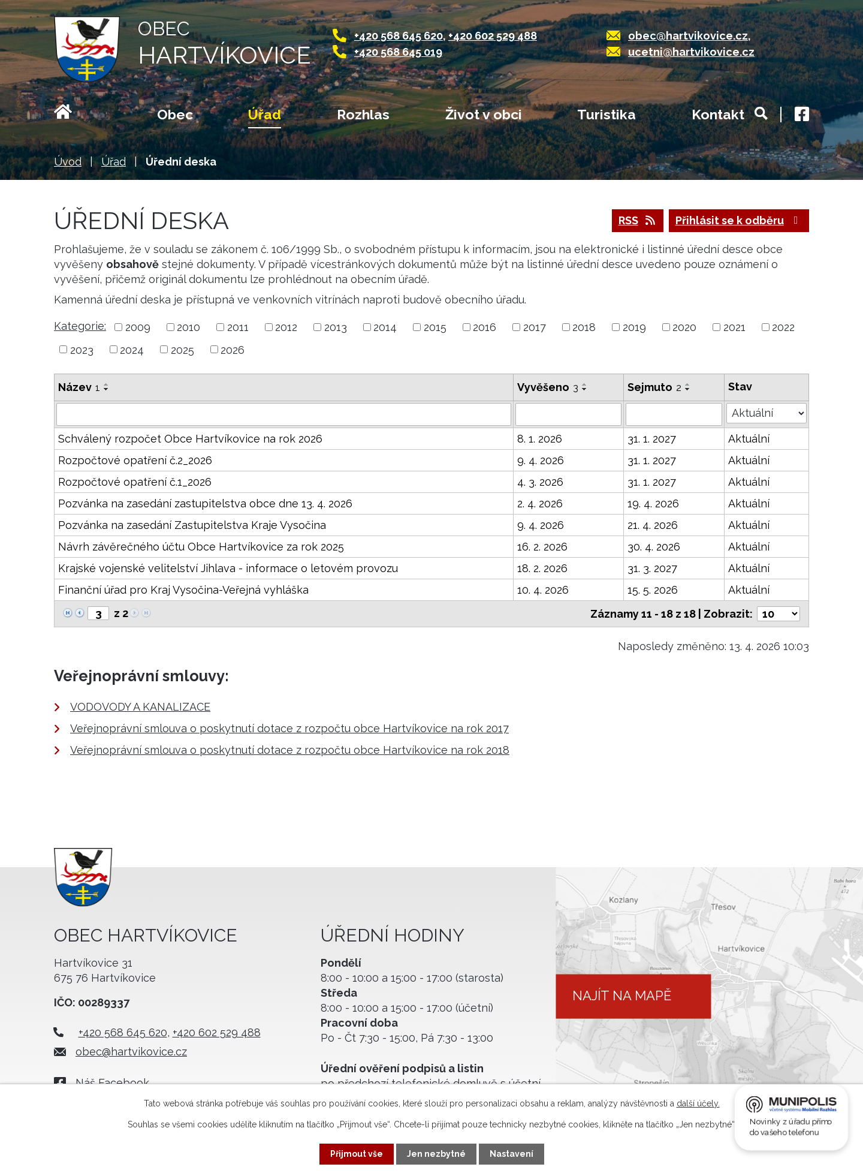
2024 (132, 349)
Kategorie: (80, 326)
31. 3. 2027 (652, 568)
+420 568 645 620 (398, 35)
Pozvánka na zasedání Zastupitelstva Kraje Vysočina (192, 525)
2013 (335, 327)
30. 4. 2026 (653, 546)
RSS (637, 220)
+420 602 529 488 (492, 35)
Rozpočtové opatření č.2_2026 (135, 460)
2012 (286, 327)
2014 (385, 327)
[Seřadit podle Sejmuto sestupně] (688, 389)
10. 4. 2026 (543, 590)
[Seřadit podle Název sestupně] (106, 389)
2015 (435, 327)
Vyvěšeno (547, 387)
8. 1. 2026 (539, 438)
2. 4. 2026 (540, 503)
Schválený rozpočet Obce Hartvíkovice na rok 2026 (190, 438)
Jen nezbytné (436, 1154)
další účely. (698, 1103)
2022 (783, 327)
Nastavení (511, 1154)
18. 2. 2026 (542, 568)
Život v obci (483, 114)
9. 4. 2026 (540, 460)
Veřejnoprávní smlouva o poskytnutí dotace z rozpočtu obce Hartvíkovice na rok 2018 (289, 750)
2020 (684, 327)
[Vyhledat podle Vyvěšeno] (568, 414)
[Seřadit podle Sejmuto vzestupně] (688, 384)
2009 (137, 327)
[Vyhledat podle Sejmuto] (674, 414)
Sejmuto (654, 387)
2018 (584, 327)
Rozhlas (363, 114)
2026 (233, 349)
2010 (188, 327)
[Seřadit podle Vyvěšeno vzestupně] (585, 384)
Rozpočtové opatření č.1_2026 (135, 482)
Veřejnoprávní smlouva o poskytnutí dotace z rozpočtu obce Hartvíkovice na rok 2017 (289, 728)
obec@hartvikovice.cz (688, 35)
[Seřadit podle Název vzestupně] (106, 384)
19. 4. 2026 (653, 503)
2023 (81, 349)
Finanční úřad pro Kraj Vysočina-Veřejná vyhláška (183, 590)
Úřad (264, 114)
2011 (238, 327)
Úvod (77, 115)
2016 (484, 327)
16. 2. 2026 (542, 546)
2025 (182, 349)
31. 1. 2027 (651, 438)
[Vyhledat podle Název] (283, 414)
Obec (175, 114)
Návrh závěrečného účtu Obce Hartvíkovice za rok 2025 (201, 546)
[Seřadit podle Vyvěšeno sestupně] (585, 389)
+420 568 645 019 (398, 52)
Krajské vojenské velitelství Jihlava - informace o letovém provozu (228, 568)
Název (79, 387)
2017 (534, 327)
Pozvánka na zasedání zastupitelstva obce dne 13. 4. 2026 (205, 503)
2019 (634, 327)
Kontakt (718, 114)
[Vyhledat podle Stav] (766, 413)
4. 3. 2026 (540, 482)
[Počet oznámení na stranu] (778, 613)
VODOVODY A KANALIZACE (140, 706)
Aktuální (749, 438)
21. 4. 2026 (652, 525)
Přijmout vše (356, 1154)
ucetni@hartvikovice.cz (691, 52)
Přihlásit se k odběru (739, 220)
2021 (734, 327)
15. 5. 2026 (652, 590)
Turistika (606, 114)
